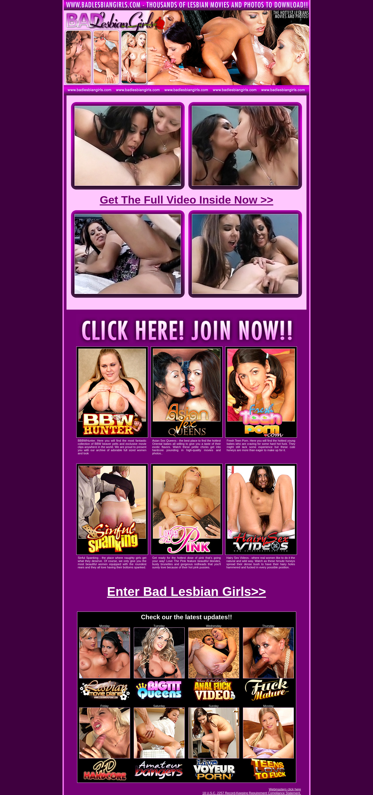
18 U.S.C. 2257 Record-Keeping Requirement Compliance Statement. (251, 793)
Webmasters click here (285, 789)
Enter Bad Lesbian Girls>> (186, 592)
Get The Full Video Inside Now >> (186, 200)
